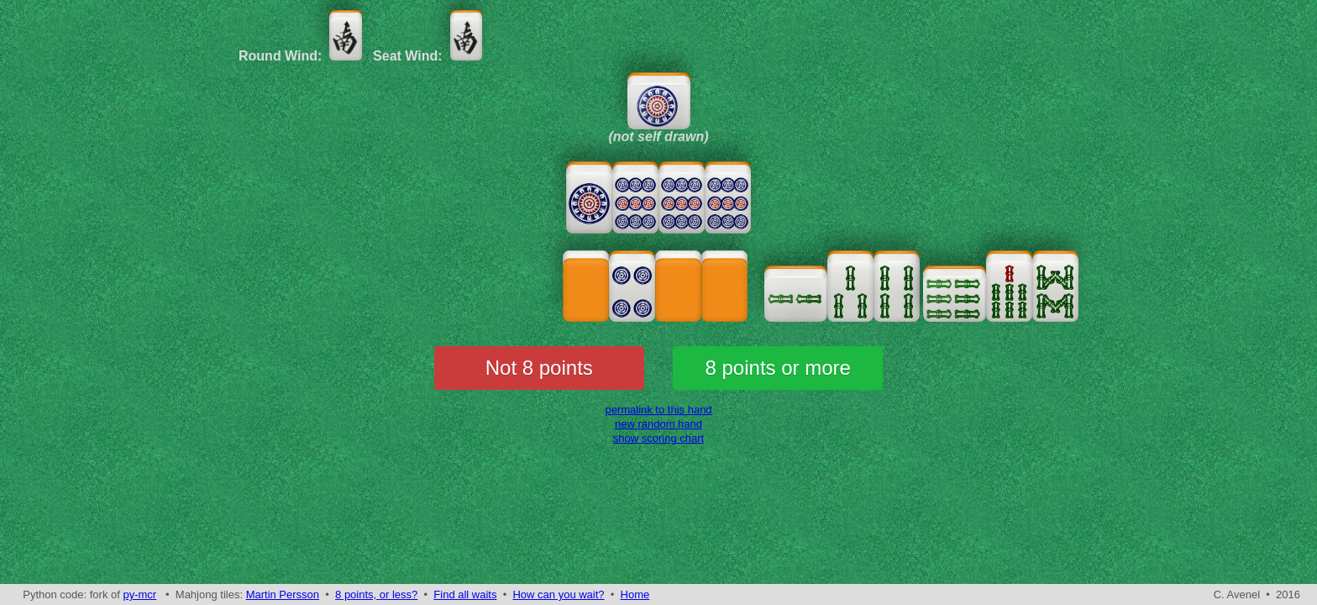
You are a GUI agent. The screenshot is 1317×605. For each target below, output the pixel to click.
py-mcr (139, 594)
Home (635, 594)
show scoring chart (658, 438)
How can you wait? (558, 594)
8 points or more (778, 367)
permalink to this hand (658, 409)
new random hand (658, 424)
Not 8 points (539, 367)
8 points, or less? (376, 594)
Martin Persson (282, 594)
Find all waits (464, 594)
